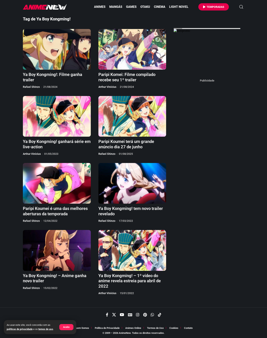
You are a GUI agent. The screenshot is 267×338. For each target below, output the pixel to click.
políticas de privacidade (20, 329)
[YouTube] (122, 314)
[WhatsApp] (152, 314)
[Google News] (130, 314)
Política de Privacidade (107, 328)
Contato (188, 328)
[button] (66, 327)
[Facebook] (107, 314)
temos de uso (45, 329)
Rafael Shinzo (31, 86)
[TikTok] (159, 314)
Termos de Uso (155, 328)
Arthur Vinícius (107, 86)
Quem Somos (81, 328)
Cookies (173, 328)
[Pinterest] (145, 314)
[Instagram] (137, 314)
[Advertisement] (207, 141)
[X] (114, 314)
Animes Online (133, 328)
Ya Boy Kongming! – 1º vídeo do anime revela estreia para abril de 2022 (129, 281)
